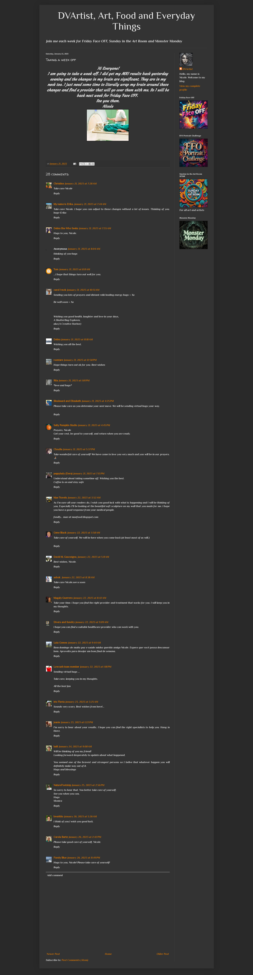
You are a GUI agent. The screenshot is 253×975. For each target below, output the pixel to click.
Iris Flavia (59, 701)
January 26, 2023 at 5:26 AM (80, 816)
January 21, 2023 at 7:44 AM (90, 204)
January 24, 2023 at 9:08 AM (75, 746)
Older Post (163, 954)
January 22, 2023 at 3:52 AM (84, 497)
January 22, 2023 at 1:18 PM (95, 666)
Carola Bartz (61, 837)
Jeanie (57, 722)
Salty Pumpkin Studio (65, 425)
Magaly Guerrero (63, 598)
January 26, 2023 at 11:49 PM (83, 857)
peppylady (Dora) (63, 473)
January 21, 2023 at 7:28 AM (81, 183)
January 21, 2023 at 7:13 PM (88, 473)
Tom (56, 269)
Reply (57, 193)
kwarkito (58, 816)
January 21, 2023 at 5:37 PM (79, 449)
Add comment (55, 875)
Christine (59, 183)
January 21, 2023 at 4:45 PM (94, 425)
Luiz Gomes (60, 642)
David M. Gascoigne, (65, 557)
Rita (56, 380)
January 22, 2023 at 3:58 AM (83, 532)
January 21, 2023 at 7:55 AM (95, 228)
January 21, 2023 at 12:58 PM (80, 360)
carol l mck (60, 289)
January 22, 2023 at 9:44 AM (84, 642)
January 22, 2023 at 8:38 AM (78, 577)
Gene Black (60, 532)
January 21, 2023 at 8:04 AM (84, 248)
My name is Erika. (63, 204)
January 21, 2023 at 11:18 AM (77, 339)
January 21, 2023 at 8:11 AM (74, 269)
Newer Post (53, 954)
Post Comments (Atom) (75, 960)
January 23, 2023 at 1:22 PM (77, 722)
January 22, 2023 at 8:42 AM (90, 598)
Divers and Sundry (64, 622)
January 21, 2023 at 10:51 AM (83, 289)
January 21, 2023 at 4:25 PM (98, 401)
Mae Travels (60, 497)
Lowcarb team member (66, 666)
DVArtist (188, 69)
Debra (57, 339)
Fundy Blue (60, 857)
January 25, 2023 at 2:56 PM (88, 785)
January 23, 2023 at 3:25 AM (82, 701)
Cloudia (58, 449)
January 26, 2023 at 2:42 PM (85, 837)
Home (108, 954)
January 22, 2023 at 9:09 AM (92, 622)
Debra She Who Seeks (66, 228)
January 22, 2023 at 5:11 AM (93, 557)
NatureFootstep (62, 785)
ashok (57, 577)
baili (56, 746)
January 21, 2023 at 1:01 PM (74, 380)
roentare (58, 360)
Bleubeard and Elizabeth (67, 401)
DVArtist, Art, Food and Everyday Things (126, 21)
